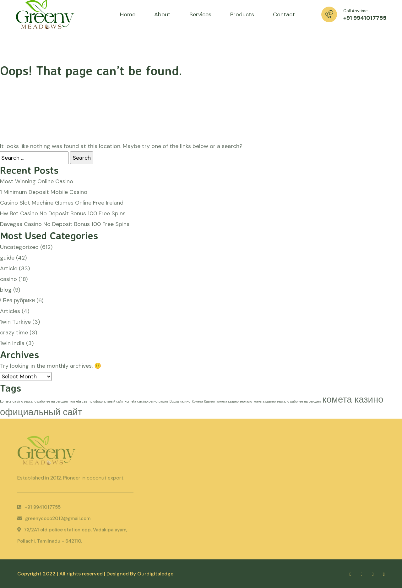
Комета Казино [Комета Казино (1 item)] (203, 401)
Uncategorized (19, 247)
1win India (12, 343)
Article (8, 268)
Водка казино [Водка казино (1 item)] (180, 401)
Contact (284, 14)
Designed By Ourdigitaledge (139, 573)
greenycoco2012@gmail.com (53, 520)
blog (6, 290)
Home (127, 14)
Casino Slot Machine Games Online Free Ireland (61, 202)
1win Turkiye (15, 322)
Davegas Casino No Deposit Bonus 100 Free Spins (64, 224)
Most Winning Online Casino (36, 181)
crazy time (14, 332)
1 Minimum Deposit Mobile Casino (43, 192)
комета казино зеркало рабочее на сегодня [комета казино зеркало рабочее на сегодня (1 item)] (287, 401)
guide (7, 257)
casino (8, 279)
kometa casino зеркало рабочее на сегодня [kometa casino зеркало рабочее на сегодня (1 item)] (34, 401)
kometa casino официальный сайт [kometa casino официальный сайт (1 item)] (96, 401)
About (162, 14)
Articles (10, 311)
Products (242, 14)
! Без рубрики (17, 300)
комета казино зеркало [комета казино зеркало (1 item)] (234, 401)
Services (200, 14)
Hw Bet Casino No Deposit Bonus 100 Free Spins (63, 213)
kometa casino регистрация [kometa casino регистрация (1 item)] (146, 401)
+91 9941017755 (364, 18)
